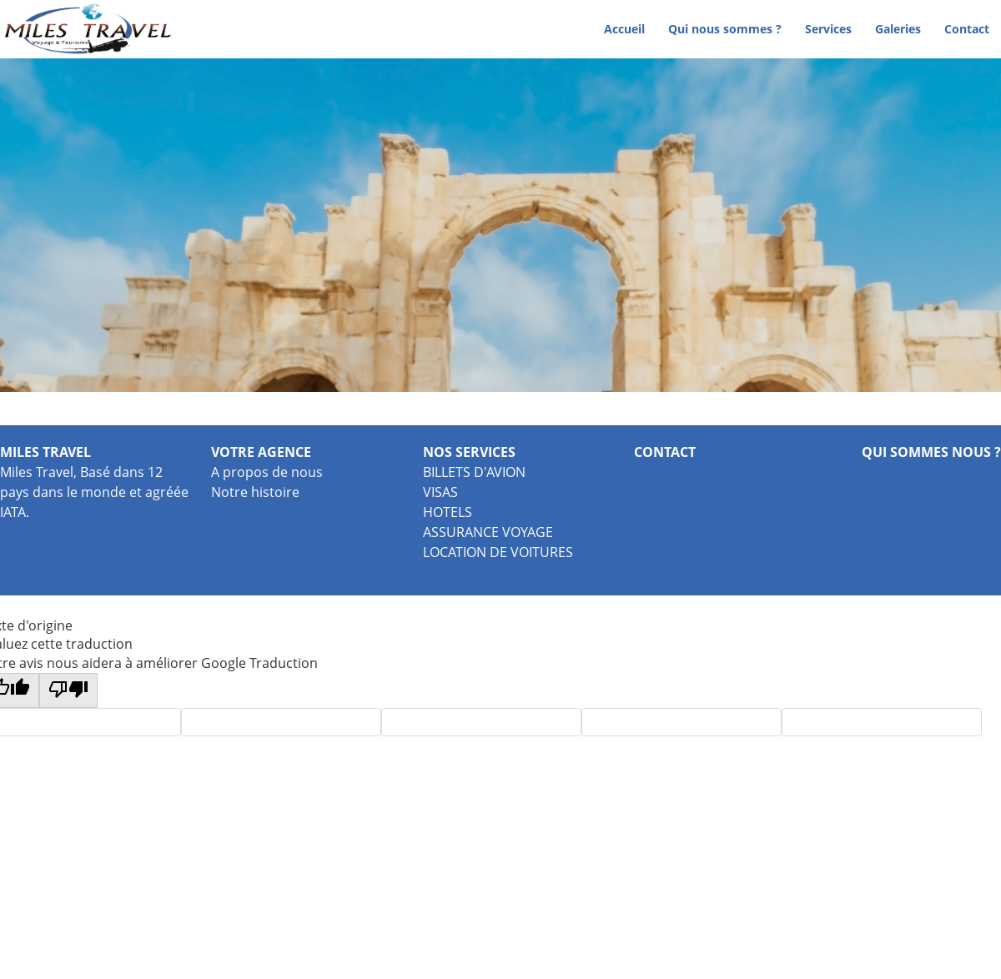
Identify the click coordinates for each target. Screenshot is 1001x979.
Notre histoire (255, 492)
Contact (966, 29)
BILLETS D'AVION (474, 472)
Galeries (898, 29)
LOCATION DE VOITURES (498, 552)
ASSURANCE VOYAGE (488, 532)
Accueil (624, 29)
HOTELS (447, 512)
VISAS (440, 492)
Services (828, 29)
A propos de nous (267, 472)
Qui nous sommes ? (725, 29)
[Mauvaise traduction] (68, 690)
